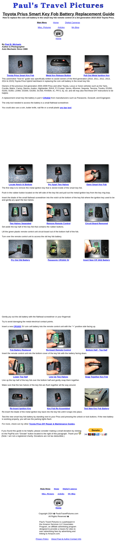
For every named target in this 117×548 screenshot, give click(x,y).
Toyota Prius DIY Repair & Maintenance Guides (52, 424)
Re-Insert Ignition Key (20, 407)
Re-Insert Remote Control (58, 349)
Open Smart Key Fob (97, 183)
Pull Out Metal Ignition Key (97, 74)
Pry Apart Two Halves (58, 183)
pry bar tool (65, 107)
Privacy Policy (42, 539)
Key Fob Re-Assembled (58, 407)
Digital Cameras (72, 22)
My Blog (75, 27)
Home (56, 22)
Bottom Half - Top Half (97, 349)
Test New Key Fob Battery (97, 407)
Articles (61, 27)
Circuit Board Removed (97, 222)
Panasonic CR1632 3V (58, 259)
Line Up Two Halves (58, 376)
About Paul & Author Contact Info (66, 539)
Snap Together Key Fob (97, 376)
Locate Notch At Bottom (20, 183)
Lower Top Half (20, 376)
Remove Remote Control (58, 222)
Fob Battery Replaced (20, 349)
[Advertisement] (58, 135)
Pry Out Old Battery (20, 259)
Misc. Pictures (44, 27)
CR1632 (47, 98)
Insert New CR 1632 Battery (96, 259)
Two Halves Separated (20, 222)
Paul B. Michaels (13, 44)
